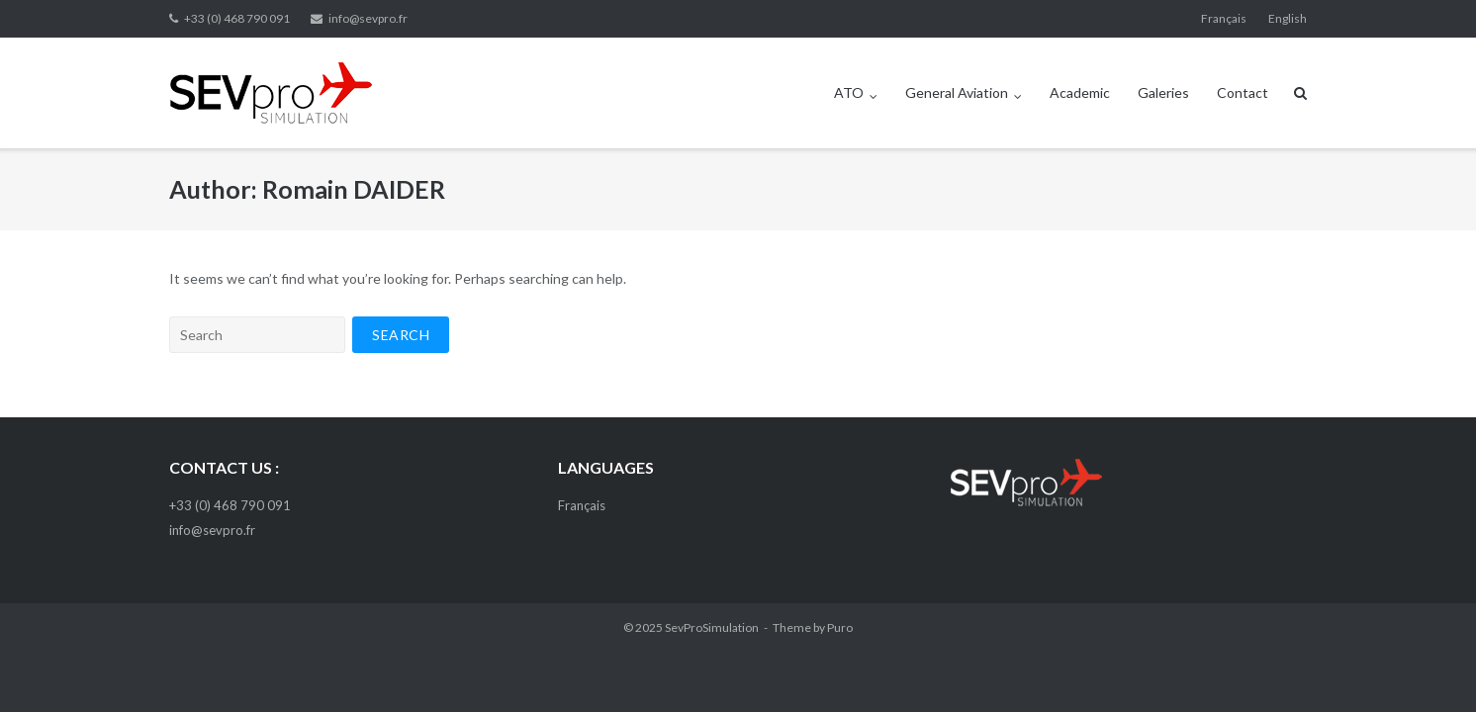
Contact (1242, 92)
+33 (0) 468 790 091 (237, 18)
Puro (840, 627)
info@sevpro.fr (368, 18)
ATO (849, 92)
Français (1223, 18)
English (1287, 18)
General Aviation (956, 92)
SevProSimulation (712, 627)
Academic (1080, 92)
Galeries (1163, 92)
